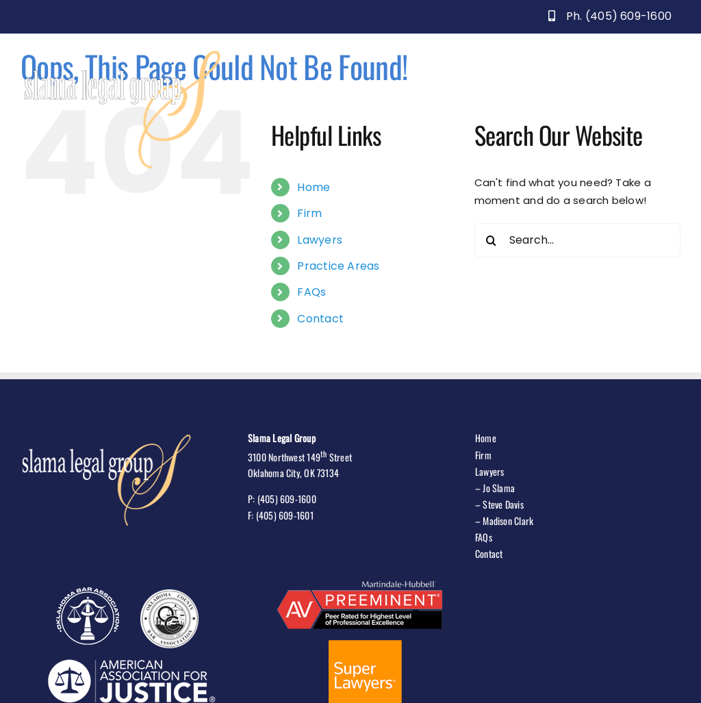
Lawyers (319, 240)
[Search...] (577, 240)
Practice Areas (338, 266)
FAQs (311, 292)
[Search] (491, 240)
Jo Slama (499, 488)
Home (313, 187)
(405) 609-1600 (286, 498)
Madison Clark (508, 520)
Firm (309, 213)
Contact (320, 319)
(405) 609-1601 (285, 515)
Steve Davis (503, 504)
